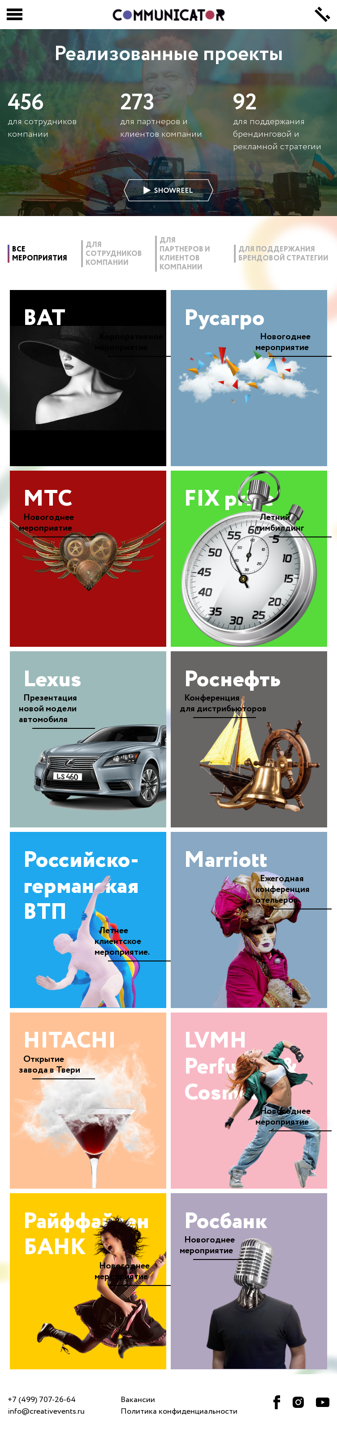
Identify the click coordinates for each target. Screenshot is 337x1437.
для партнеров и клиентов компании (185, 254)
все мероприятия (39, 254)
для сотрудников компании (114, 254)
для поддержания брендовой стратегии (283, 254)
